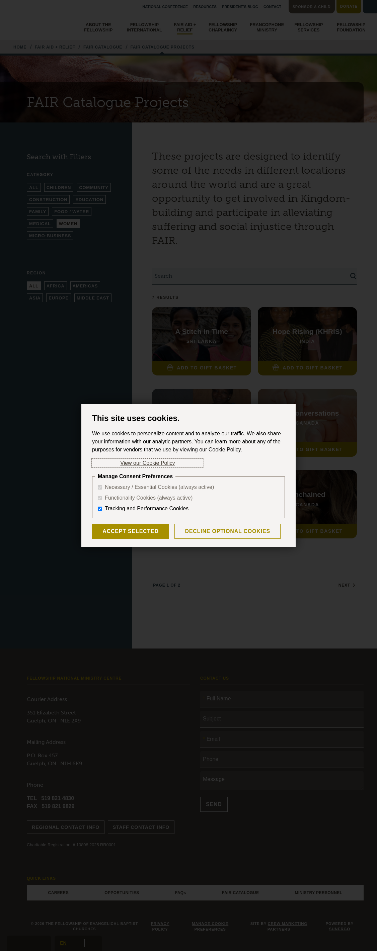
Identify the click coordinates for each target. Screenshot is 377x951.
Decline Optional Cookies (213, 531)
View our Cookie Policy (119, 463)
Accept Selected (126, 531)
